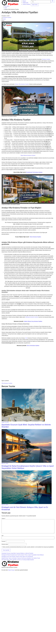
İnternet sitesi (5, 544)
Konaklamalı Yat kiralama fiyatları (34, 172)
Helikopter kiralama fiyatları (31, 317)
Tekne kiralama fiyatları (35, 236)
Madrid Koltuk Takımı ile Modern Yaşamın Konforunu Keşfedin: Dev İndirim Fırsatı (21, 558)
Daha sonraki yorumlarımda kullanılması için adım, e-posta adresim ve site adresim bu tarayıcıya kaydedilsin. (28, 547)
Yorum (3, 518)
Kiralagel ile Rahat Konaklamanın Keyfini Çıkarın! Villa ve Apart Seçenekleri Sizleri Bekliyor (23, 555)
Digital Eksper (11, 570)
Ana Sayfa (6, 6)
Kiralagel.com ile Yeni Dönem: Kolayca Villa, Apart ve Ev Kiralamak (17, 556)
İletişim (24, 1)
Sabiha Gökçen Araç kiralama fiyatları (33, 321)
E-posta (4, 541)
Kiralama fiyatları (46, 59)
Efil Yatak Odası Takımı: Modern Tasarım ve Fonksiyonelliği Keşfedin (18, 559)
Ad (3, 535)
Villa (26, 338)
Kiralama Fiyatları (7, 17)
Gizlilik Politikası (26, 4)
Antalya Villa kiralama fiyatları (22, 84)
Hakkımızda (25, 2)
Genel (5, 7)
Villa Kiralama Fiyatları (7, 383)
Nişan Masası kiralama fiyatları (28, 155)
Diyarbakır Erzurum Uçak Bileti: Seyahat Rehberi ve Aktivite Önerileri (17, 553)
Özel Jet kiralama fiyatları (33, 345)
